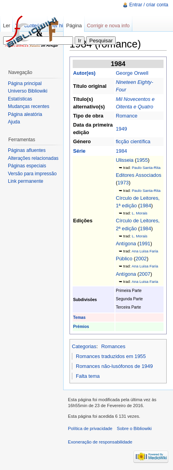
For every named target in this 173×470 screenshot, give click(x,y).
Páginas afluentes (26, 150)
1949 (121, 129)
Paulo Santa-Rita (146, 167)
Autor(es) (84, 73)
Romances (113, 346)
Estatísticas (20, 99)
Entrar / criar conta (148, 5)
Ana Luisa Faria (145, 251)
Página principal (24, 83)
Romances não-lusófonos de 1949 (114, 366)
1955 (142, 160)
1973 (122, 183)
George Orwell (132, 73)
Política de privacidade (90, 428)
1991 (144, 243)
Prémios (81, 326)
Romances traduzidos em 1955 (111, 356)
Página (74, 25)
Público (124, 259)
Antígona (126, 243)
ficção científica (133, 141)
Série (79, 151)
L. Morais (139, 213)
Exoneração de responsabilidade (100, 442)
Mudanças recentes (28, 106)
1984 (121, 151)
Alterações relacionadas (33, 158)
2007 (144, 274)
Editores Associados (138, 175)
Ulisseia (125, 160)
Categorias (84, 346)
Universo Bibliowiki (27, 91)
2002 (141, 259)
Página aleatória (25, 114)
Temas (79, 317)
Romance (126, 116)
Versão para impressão (32, 173)
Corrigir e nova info (108, 25)
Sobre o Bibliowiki (134, 428)
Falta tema (88, 376)
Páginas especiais (27, 166)
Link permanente (25, 181)
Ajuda (14, 122)
